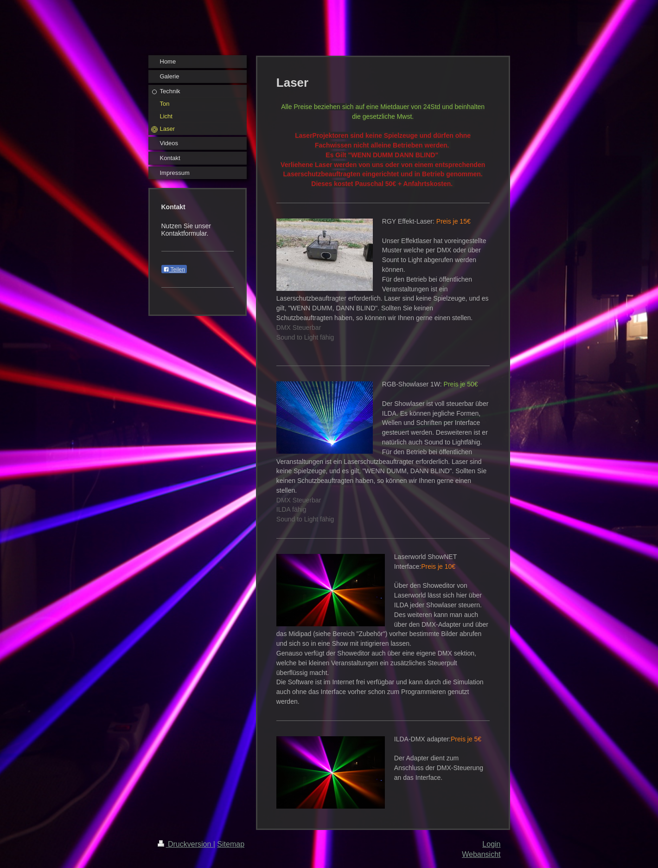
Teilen (174, 269)
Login (491, 844)
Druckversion (185, 844)
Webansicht (481, 854)
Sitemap (230, 844)
